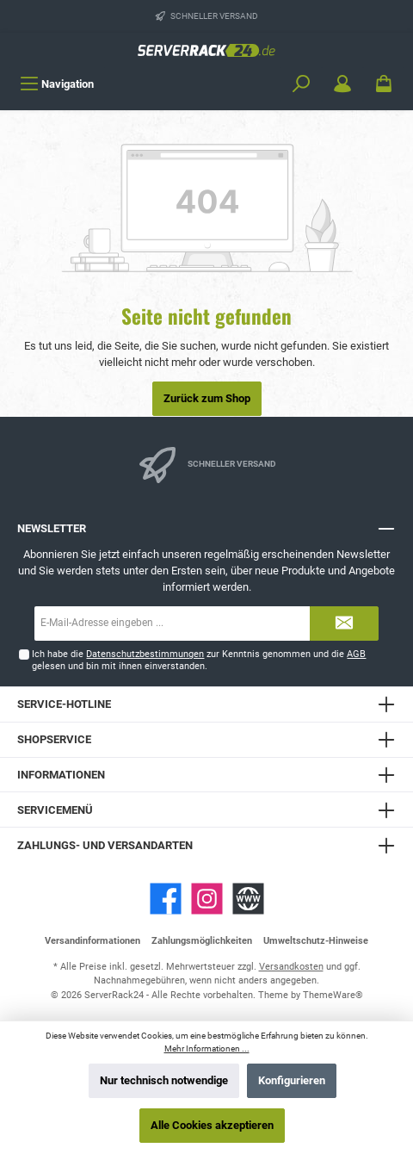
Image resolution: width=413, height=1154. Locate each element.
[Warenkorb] (383, 84)
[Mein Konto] (342, 84)
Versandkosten (291, 966)
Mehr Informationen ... (207, 1048)
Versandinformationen (92, 940)
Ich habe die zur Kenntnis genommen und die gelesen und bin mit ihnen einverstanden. (199, 659)
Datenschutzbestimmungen (145, 654)
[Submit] (344, 623)
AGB (356, 654)
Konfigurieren (291, 1080)
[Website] (248, 898)
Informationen (61, 774)
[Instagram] (207, 898)
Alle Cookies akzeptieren (212, 1125)
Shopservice (54, 739)
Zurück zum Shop (206, 398)
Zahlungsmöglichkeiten (201, 940)
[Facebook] (165, 898)
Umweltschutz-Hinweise (315, 940)
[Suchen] (301, 84)
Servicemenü (55, 809)
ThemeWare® (333, 995)
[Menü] (57, 84)
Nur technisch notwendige (164, 1080)
